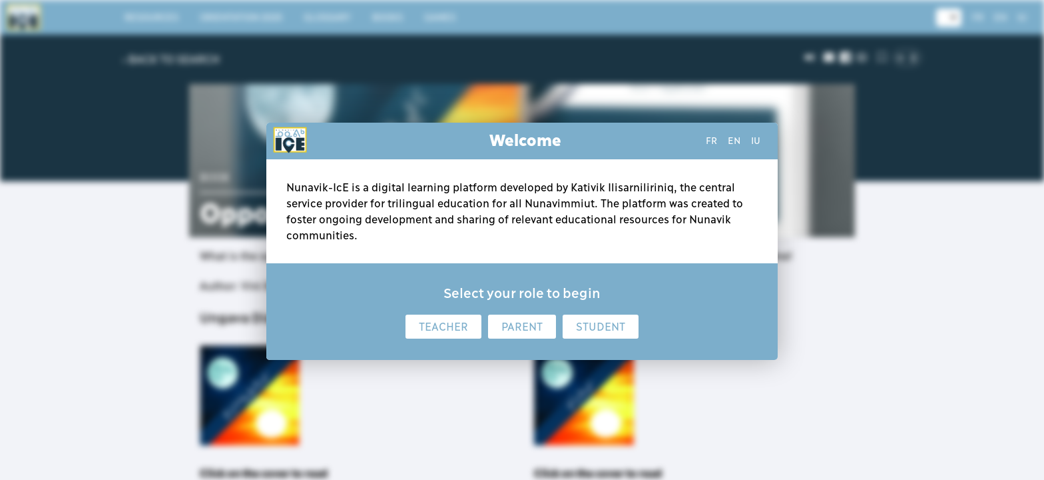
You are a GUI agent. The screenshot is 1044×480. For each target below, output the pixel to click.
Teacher (443, 326)
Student (600, 326)
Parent (522, 326)
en (734, 140)
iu (755, 140)
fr (711, 140)
